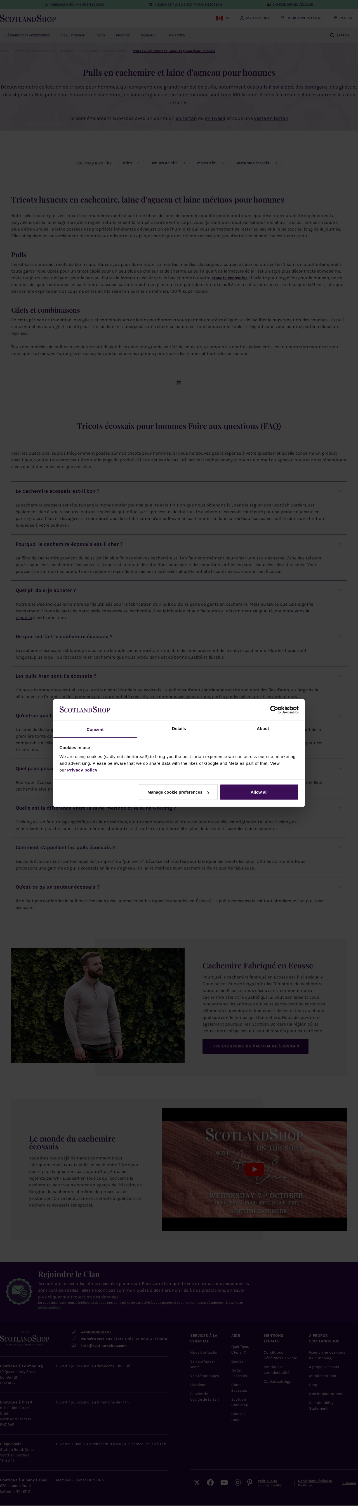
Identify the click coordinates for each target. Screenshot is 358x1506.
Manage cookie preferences (178, 792)
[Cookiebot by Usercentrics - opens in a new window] (274, 710)
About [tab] (263, 728)
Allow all (259, 792)
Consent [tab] (95, 729)
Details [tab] (179, 728)
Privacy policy (82, 769)
